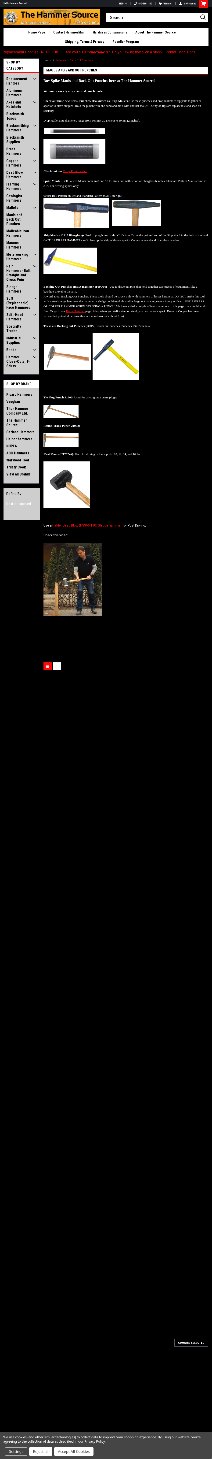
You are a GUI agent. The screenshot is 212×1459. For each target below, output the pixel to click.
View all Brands (18, 474)
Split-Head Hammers (14, 316)
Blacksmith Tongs (15, 116)
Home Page (36, 32)
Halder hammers (19, 439)
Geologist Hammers (14, 198)
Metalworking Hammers (17, 256)
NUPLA (11, 446)
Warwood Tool (17, 460)
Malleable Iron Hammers (17, 233)
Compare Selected (191, 1342)
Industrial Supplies (13, 340)
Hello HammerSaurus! (15, 3)
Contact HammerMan (69, 32)
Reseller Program (125, 42)
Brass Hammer (75, 311)
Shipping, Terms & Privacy (84, 42)
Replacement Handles (16, 81)
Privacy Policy (94, 1441)
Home (47, 60)
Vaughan (13, 401)
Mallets (12, 207)
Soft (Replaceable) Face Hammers (18, 303)
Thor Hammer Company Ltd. (17, 411)
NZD (123, 3)
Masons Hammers (14, 245)
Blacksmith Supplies (15, 139)
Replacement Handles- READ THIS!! (32, 52)
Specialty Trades (13, 328)
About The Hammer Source (155, 32)
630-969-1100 (143, 3)
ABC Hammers (17, 453)
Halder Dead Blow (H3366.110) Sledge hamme (86, 525)
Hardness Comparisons (110, 32)
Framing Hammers (14, 186)
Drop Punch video (75, 171)
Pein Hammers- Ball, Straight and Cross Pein (18, 273)
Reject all (41, 1451)
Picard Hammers (19, 394)
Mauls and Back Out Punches (14, 219)
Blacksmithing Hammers (17, 127)
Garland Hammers (20, 432)
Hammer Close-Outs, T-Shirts (18, 361)
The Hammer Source (16, 422)
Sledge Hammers (14, 289)
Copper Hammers (14, 163)
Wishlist (165, 3)
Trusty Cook (16, 467)
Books (11, 350)
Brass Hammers (14, 151)
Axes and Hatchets (13, 104)
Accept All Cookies (74, 1451)
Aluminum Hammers (14, 92)
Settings (16, 1451)
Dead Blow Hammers (14, 174)
